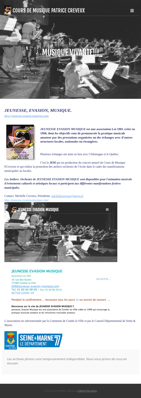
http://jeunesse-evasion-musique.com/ (26, 115)
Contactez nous (87, 391)
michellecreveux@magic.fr (67, 195)
